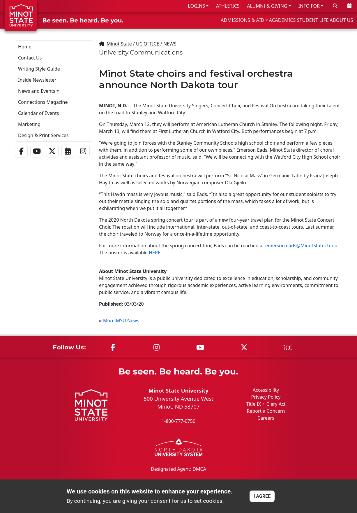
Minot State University (178, 390)
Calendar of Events (38, 113)
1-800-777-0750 (178, 421)
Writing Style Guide (39, 69)
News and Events (36, 91)
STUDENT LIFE (296, 20)
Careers (265, 418)
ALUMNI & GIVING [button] (267, 6)
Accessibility (266, 390)
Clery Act (276, 404)
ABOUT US (337, 20)
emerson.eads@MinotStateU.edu (301, 245)
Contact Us (30, 58)
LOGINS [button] (196, 6)
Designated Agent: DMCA (178, 468)
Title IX (253, 404)
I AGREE (262, 496)
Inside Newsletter (37, 80)
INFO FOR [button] (309, 6)
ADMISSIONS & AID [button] (200, 20)
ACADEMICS (254, 20)
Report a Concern (266, 411)
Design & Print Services (43, 135)
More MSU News (121, 320)
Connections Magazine (43, 102)
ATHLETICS (227, 6)
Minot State (119, 44)
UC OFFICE (147, 44)
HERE (154, 252)
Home (24, 46)
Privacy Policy (265, 397)
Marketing (29, 124)
